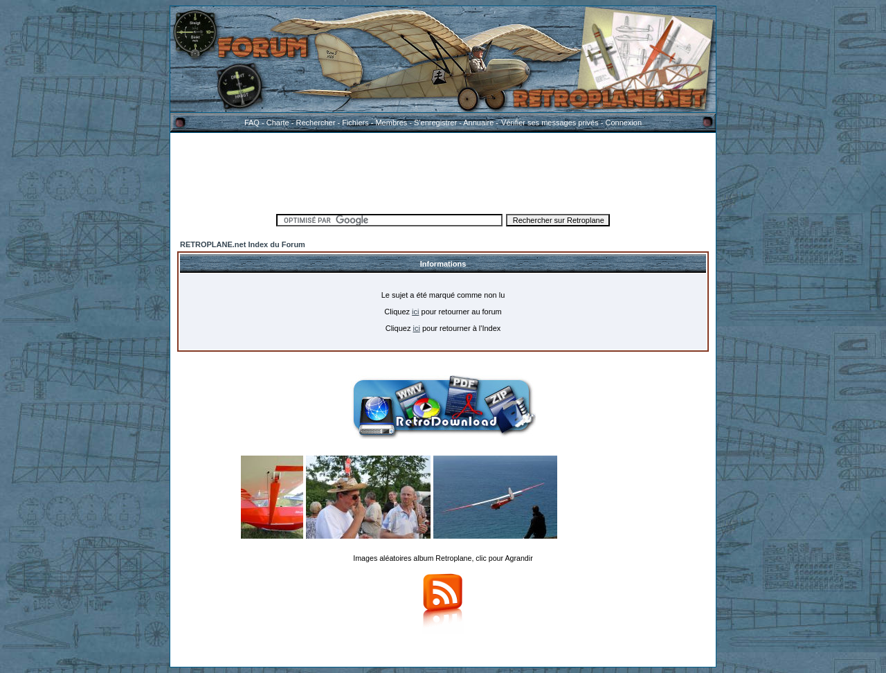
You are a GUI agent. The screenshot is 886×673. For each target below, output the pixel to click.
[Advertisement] (443, 171)
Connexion (623, 122)
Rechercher (316, 122)
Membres (391, 122)
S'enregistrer (435, 122)
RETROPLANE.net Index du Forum (242, 244)
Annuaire (478, 122)
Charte (277, 122)
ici (415, 311)
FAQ (252, 122)
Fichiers (355, 122)
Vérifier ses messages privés (549, 122)
